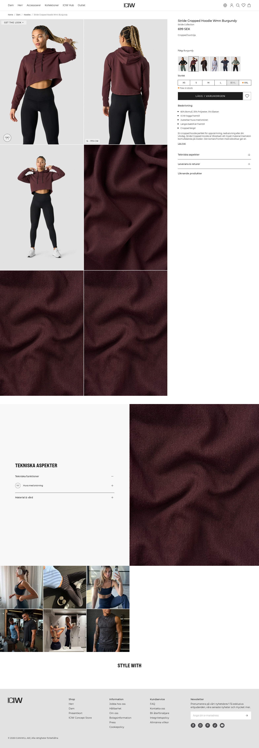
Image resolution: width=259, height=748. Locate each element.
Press (112, 722)
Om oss (113, 713)
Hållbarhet (115, 708)
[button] (42, 81)
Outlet (81, 5)
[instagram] (200, 725)
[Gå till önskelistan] (243, 5)
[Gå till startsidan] (129, 5)
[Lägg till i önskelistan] (247, 96)
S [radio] (196, 82)
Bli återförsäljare (159, 713)
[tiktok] (215, 725)
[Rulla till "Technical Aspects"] (214, 154)
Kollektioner (52, 5)
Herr (20, 5)
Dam (11, 5)
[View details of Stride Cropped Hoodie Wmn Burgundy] (193, 63)
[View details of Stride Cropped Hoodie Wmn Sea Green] (235, 63)
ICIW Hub (68, 5)
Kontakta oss (157, 708)
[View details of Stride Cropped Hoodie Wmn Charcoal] (204, 63)
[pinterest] (207, 725)
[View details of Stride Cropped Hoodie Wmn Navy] (225, 63)
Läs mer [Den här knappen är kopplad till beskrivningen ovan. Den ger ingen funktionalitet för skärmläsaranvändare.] (182, 143)
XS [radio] (184, 82)
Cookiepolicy (116, 727)
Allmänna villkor (159, 722)
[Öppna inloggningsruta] (231, 5)
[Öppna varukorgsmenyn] (249, 5)
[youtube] (222, 725)
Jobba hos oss (117, 703)
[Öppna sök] (238, 5)
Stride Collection (186, 24)
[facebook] (193, 725)
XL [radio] (233, 82)
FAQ (152, 703)
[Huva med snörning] (7, 138)
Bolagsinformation (120, 717)
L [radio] (220, 82)
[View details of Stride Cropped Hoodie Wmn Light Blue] (214, 63)
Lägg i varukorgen (210, 96)
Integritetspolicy (159, 717)
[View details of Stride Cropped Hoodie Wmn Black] (183, 63)
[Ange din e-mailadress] (216, 715)
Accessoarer (34, 5)
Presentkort (75, 713)
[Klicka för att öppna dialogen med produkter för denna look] (21, 587)
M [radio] (208, 82)
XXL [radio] (246, 82)
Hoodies (27, 15)
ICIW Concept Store (80, 717)
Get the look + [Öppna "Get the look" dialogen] (14, 22)
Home (10, 15)
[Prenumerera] (246, 715)
